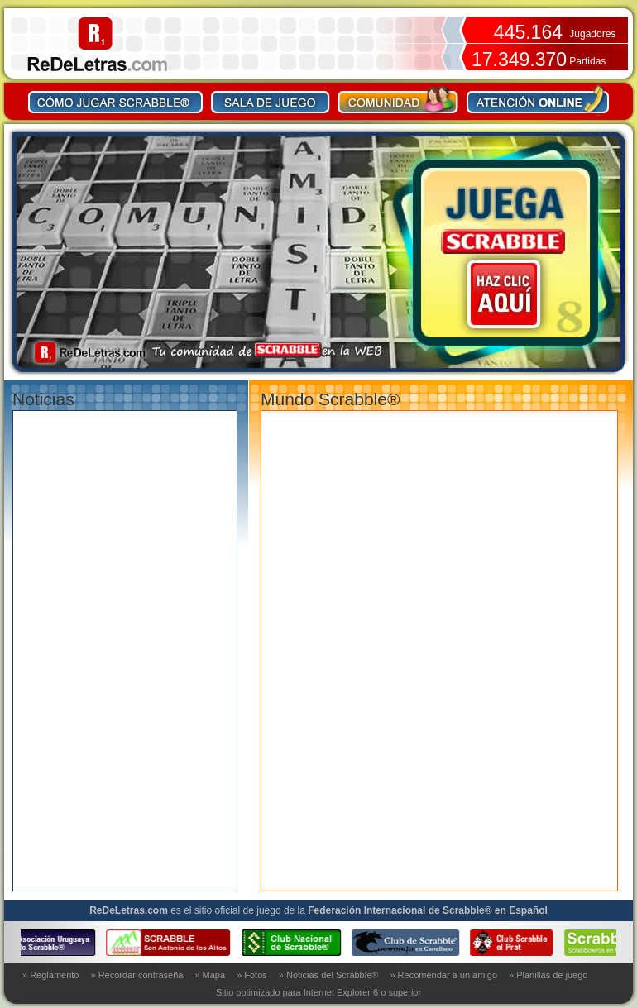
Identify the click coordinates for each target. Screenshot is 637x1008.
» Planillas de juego (548, 975)
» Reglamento (50, 975)
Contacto (537, 99)
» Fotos (252, 975)
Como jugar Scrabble (116, 99)
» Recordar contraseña (137, 975)
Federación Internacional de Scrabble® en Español (428, 910)
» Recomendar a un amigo (443, 975)
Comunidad (398, 99)
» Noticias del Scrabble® (329, 975)
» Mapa (209, 975)
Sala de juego (270, 99)
